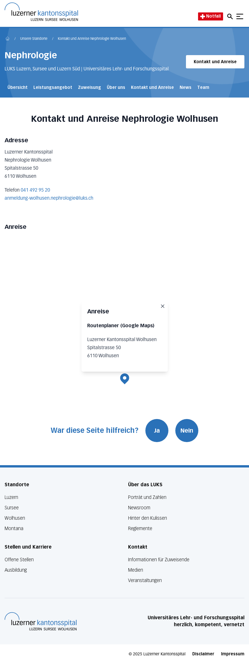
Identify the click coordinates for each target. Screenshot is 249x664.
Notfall (210, 16)
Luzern (11, 497)
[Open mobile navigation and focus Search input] (231, 16)
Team (203, 87)
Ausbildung (16, 570)
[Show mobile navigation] (239, 16)
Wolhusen (15, 518)
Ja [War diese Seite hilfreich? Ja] (157, 430)
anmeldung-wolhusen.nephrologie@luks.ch (49, 198)
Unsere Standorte (33, 39)
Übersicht (17, 87)
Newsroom (139, 507)
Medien (135, 570)
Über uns (116, 87)
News (185, 87)
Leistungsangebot (52, 87)
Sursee (12, 507)
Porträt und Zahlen (147, 497)
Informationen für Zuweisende (158, 559)
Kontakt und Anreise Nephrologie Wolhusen (92, 39)
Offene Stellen (19, 559)
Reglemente (140, 528)
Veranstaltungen (145, 580)
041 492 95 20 (35, 190)
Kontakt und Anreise (215, 61)
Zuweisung (89, 87)
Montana (14, 528)
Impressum (232, 654)
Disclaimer (203, 654)
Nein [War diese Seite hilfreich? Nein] (186, 430)
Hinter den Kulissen (147, 518)
